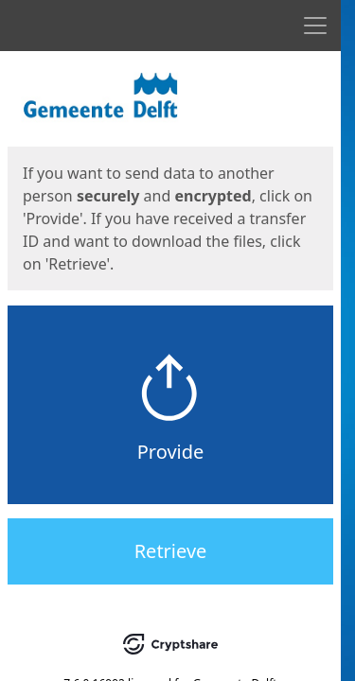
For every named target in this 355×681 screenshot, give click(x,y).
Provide (170, 451)
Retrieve (170, 551)
